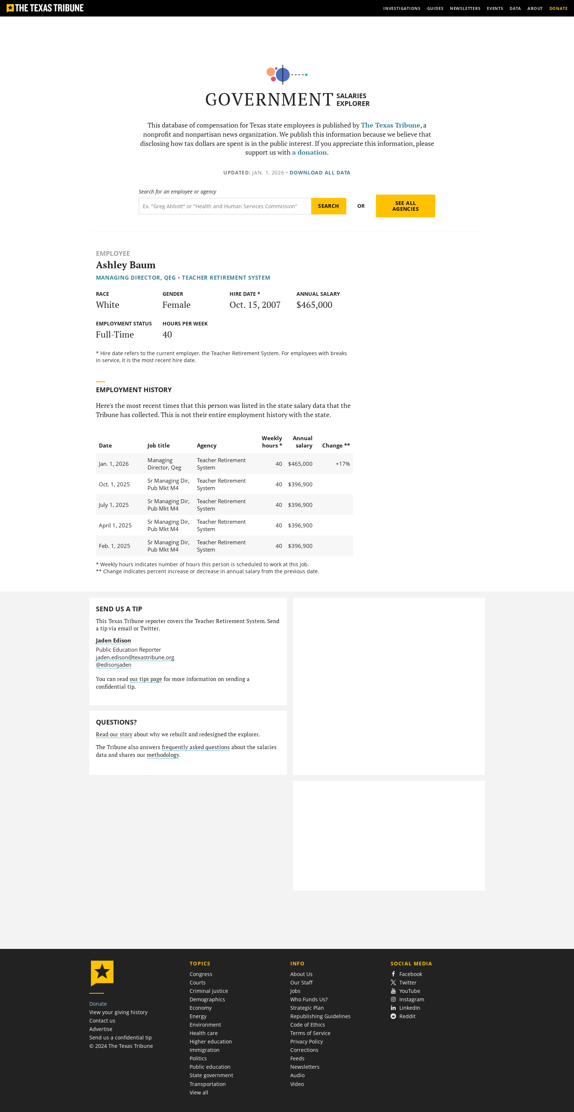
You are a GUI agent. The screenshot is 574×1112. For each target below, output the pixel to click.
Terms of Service (310, 1033)
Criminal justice (209, 990)
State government (211, 1075)
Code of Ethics (307, 1024)
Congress (201, 974)
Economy (201, 1007)
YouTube (405, 990)
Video (297, 1083)
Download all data (320, 172)
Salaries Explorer (353, 99)
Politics (198, 1058)
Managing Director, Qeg (136, 277)
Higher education (211, 1041)
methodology (163, 754)
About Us (301, 974)
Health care (204, 1033)
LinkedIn (405, 1007)
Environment (205, 1024)
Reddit (403, 1016)
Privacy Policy (306, 1041)
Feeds (297, 1058)
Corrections (304, 1049)
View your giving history (118, 1012)
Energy (198, 1016)
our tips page (146, 678)
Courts (198, 982)
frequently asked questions (196, 747)
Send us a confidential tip (120, 1037)
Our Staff (301, 982)
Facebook (406, 974)
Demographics (207, 999)
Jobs (295, 990)
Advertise (100, 1029)
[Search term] (225, 206)
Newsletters (305, 1066)
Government (269, 99)
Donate (98, 1003)
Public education (210, 1066)
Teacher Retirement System (226, 277)
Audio (297, 1075)
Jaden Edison (113, 640)
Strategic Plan (307, 1007)
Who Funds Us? (309, 999)
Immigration (205, 1049)
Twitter (404, 982)
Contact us (102, 1020)
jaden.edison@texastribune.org (135, 657)
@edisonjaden (113, 664)
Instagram (407, 999)
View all (199, 1092)
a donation (309, 152)
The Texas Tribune (390, 125)
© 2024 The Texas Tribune (121, 1045)
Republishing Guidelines (320, 1016)
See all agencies (405, 205)
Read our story (114, 734)
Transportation (208, 1083)
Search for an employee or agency (177, 192)
